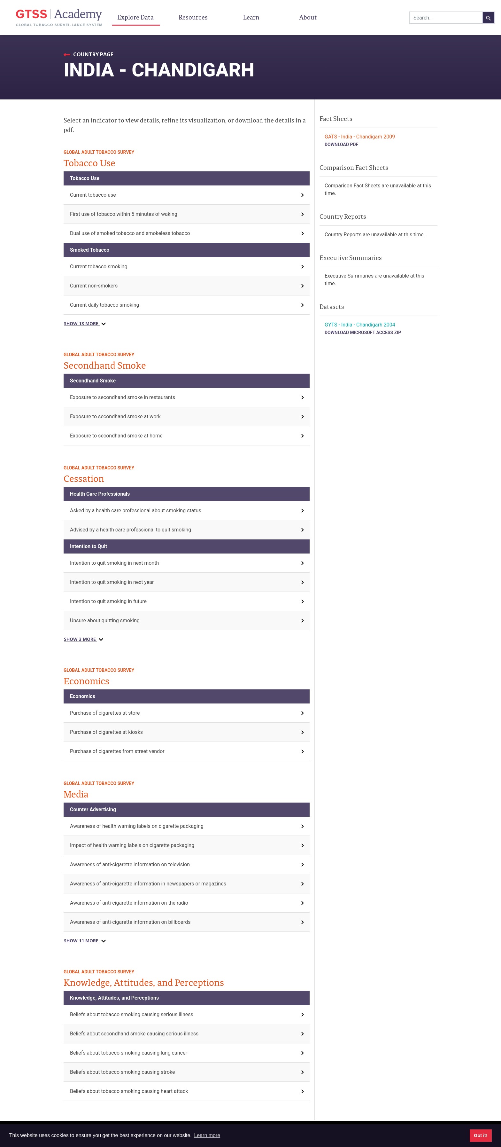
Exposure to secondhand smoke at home (116, 436)
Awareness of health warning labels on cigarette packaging (137, 826)
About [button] (308, 17)
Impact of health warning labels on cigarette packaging (132, 845)
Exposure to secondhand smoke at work (115, 416)
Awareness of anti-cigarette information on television (130, 864)
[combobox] (445, 18)
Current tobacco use (93, 195)
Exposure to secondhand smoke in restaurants (122, 397)
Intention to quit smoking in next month (114, 563)
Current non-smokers (94, 286)
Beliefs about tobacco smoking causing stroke (122, 1072)
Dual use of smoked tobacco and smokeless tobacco (130, 233)
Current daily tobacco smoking (104, 305)
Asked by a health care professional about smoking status (135, 510)
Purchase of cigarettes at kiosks (106, 732)
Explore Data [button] (136, 17)
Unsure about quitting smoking (105, 620)
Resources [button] (194, 17)
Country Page (92, 54)
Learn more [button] (207, 1135)
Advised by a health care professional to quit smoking (130, 530)
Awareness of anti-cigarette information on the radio (129, 903)
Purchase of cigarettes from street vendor (117, 751)
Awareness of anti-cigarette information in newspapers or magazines (148, 884)
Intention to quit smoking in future (108, 601)
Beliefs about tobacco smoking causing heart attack (129, 1091)
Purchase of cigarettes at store (105, 713)
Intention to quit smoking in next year (112, 582)
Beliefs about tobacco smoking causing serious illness (131, 1014)
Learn (251, 17)
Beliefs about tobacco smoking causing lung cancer (128, 1053)
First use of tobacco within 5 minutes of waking (123, 214)
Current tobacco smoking (98, 266)
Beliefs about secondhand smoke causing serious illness (134, 1034)
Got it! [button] (480, 1135)
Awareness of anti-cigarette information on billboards (130, 922)
